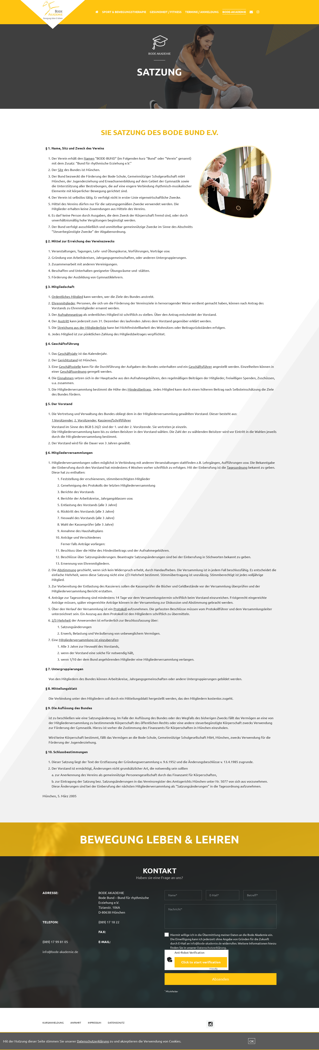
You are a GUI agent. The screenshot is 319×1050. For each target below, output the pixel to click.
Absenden (220, 979)
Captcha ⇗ (218, 968)
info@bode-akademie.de (60, 952)
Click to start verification (201, 962)
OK (251, 1041)
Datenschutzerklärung (211, 947)
